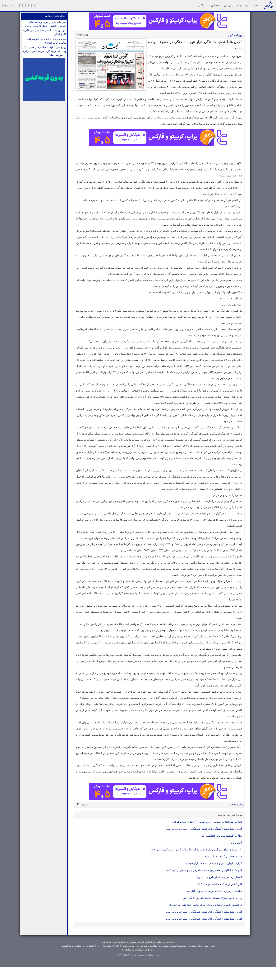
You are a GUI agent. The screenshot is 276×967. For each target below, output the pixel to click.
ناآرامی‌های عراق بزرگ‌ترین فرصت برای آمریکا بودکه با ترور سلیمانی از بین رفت (196, 849)
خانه (255, 5)
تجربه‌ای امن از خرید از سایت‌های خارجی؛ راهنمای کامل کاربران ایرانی (45, 24)
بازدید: (84, 804)
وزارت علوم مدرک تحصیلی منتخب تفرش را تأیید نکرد (212, 898)
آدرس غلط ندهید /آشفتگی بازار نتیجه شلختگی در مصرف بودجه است (203, 828)
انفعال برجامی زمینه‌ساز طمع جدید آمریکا (219, 877)
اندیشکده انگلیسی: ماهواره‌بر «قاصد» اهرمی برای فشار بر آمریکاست (203, 870)
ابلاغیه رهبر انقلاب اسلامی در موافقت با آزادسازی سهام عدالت (207, 821)
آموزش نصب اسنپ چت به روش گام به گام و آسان (44, 32)
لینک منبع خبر (236, 804)
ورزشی (228, 5)
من (246, 5)
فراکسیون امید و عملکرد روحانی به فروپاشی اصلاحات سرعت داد (205, 904)
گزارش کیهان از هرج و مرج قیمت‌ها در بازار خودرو (214, 863)
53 (77, 804)
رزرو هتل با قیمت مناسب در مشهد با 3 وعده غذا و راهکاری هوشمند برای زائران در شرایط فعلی (44, 51)
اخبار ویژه (236, 842)
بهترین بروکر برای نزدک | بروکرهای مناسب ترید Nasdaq (46, 40)
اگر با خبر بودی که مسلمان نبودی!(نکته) (220, 884)
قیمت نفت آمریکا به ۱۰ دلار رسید (223, 856)
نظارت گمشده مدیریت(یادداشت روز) (221, 835)
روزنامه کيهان (235, 35)
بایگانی (202, 5)
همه (239, 5)
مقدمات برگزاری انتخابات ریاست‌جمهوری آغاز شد (214, 891)
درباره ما (7, 5)
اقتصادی (215, 5)
